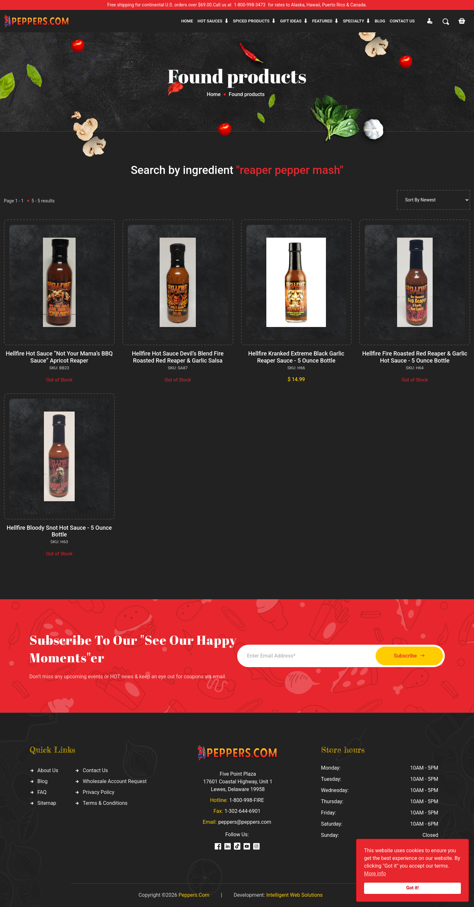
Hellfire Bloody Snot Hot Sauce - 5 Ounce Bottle (59, 531)
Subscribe (409, 655)
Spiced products (251, 21)
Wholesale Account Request (114, 781)
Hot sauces (209, 21)
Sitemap (46, 803)
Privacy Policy (98, 792)
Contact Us (95, 770)
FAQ (42, 792)
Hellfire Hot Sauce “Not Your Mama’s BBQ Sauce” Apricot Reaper (59, 357)
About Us (47, 770)
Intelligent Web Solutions (294, 895)
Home (187, 21)
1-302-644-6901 (242, 811)
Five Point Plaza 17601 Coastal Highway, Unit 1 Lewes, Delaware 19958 (237, 781)
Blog (380, 21)
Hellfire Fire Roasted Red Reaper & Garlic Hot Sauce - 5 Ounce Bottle (414, 357)
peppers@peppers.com (244, 822)
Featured (322, 21)
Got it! (412, 888)
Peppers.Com (194, 895)
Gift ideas (291, 21)
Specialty (353, 21)
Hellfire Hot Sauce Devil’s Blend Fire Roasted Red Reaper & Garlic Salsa (178, 357)
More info (375, 873)
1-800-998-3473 (249, 4)
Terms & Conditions (105, 803)
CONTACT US (402, 21)
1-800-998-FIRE (246, 800)
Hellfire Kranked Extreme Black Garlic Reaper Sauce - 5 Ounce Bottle (296, 357)
